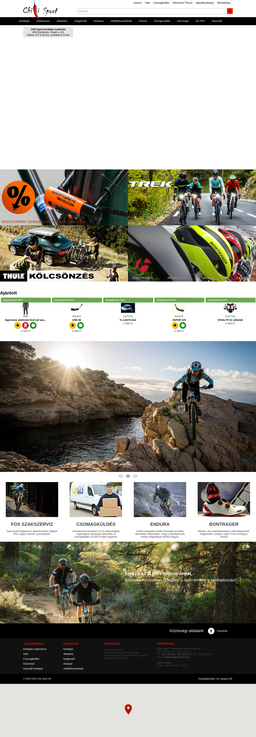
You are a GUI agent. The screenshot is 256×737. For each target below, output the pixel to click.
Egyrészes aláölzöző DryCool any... (25, 320)
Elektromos (43, 20)
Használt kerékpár (33, 668)
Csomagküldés (161, 2)
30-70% (200, 20)
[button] (128, 709)
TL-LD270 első (128, 320)
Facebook (218, 631)
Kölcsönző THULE (183, 2)
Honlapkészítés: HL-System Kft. (215, 678)
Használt (217, 20)
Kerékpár (24, 20)
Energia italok (162, 20)
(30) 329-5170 (184, 654)
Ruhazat (67, 663)
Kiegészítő (81, 20)
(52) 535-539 (168, 654)
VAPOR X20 (179, 320)
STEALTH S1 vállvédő (230, 320)
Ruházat (99, 20)
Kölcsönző (29, 663)
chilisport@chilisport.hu (177, 657)
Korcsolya (183, 20)
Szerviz (138, 2)
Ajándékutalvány (205, 2)
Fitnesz (143, 20)
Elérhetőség (223, 2)
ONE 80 (76, 320)
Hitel (147, 2)
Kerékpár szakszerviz (34, 649)
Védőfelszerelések (121, 20)
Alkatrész (62, 20)
